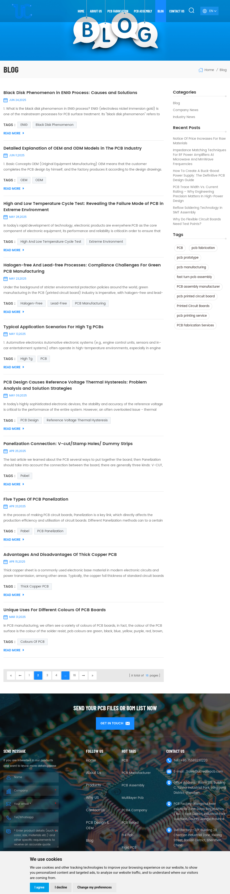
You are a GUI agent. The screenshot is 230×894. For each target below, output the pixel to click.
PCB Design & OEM (97, 827)
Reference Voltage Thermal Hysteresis (77, 422)
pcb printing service (192, 315)
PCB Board (130, 825)
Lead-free (59, 304)
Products (93, 788)
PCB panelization (50, 533)
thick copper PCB (34, 588)
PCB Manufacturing (90, 304)
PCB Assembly (143, 11)
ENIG (24, 124)
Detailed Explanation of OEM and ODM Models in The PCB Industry (72, 148)
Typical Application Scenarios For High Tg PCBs (53, 328)
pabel (24, 477)
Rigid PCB (129, 850)
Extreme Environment (106, 242)
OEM (23, 180)
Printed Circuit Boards (193, 306)
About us (96, 11)
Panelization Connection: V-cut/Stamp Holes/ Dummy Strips (68, 445)
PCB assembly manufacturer (198, 286)
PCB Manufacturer (136, 775)
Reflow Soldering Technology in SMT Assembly (197, 210)
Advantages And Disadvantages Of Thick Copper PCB (60, 556)
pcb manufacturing (191, 267)
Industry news (184, 117)
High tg (26, 360)
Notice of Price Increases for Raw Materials (199, 141)
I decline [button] (61, 887)
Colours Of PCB (32, 644)
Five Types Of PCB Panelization (35, 501)
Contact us (176, 11)
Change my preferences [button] (94, 887)
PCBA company (134, 812)
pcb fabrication (203, 248)
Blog (161, 11)
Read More (13, 133)
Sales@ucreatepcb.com (204, 774)
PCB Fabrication (117, 11)
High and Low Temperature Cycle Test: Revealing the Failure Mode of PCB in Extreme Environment (83, 207)
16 (75, 678)
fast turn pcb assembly (194, 277)
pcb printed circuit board (196, 296)
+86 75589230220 (194, 763)
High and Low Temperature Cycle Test (50, 242)
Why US (92, 800)
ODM (39, 180)
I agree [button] (39, 887)
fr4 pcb (127, 837)
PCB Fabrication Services (195, 325)
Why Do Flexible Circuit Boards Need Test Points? (197, 221)
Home (81, 11)
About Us (93, 775)
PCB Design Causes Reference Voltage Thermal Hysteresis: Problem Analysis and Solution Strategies (75, 386)
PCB (180, 248)
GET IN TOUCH (115, 725)
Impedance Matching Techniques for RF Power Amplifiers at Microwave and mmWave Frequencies (199, 157)
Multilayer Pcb (133, 800)
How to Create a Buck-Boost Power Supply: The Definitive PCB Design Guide (199, 176)
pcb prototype (187, 257)
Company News (185, 110)
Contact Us (95, 812)
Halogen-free (31, 304)
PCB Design (29, 422)
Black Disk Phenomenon (55, 124)
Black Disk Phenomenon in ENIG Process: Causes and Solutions (70, 93)
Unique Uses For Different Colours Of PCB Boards (54, 612)
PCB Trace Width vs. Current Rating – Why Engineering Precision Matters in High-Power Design (198, 194)
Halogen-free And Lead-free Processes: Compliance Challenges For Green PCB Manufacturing (82, 269)
